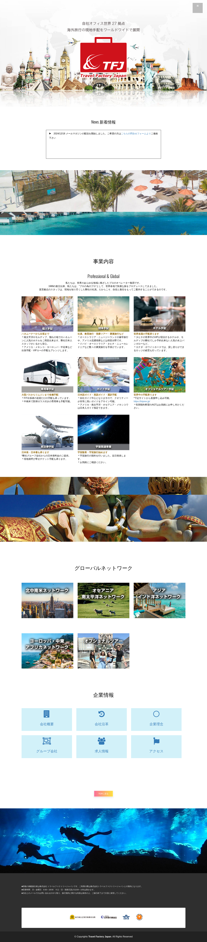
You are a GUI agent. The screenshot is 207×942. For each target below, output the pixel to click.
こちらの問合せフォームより (136, 133)
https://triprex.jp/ (142, 401)
